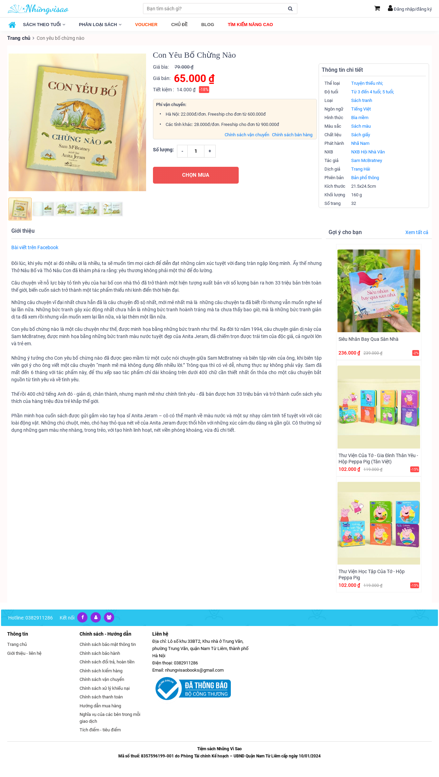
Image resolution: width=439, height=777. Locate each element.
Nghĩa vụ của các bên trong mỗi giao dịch (110, 717)
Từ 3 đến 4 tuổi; (366, 91)
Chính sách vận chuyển (247, 134)
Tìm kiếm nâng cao (250, 24)
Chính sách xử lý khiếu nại (105, 687)
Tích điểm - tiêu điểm (100, 729)
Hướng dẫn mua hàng (100, 705)
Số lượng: (163, 149)
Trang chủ (18, 37)
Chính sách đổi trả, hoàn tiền (107, 661)
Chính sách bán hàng (292, 134)
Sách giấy (360, 134)
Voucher (146, 24)
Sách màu (361, 125)
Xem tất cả (416, 232)
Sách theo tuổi (44, 24)
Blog (207, 24)
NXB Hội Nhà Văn (368, 151)
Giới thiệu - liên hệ (24, 652)
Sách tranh (361, 100)
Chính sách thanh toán (101, 696)
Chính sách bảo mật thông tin (108, 644)
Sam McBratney (366, 160)
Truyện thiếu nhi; (367, 82)
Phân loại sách (100, 24)
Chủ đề (179, 24)
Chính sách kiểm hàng (101, 670)
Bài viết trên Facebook (34, 247)
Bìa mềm (359, 117)
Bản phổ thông (365, 177)
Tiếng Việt (361, 108)
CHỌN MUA (195, 175)
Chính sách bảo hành (100, 652)
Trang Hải (360, 168)
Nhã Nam (360, 143)
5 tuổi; (388, 91)
